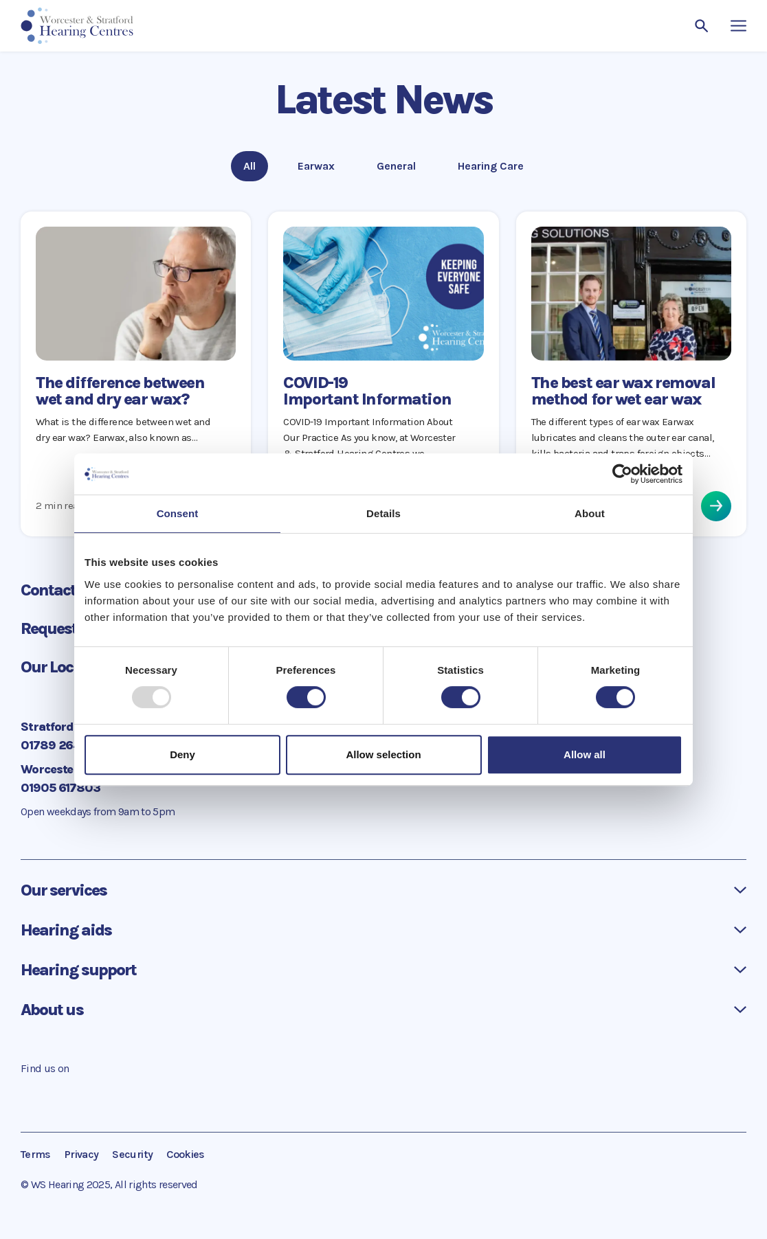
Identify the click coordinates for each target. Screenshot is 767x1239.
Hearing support (78, 969)
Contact (60, 590)
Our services (64, 890)
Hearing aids (66, 930)
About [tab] (590, 513)
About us (52, 1009)
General (396, 164)
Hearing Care (490, 164)
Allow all (584, 754)
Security (132, 1154)
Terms (36, 1154)
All (255, 164)
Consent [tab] (178, 513)
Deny (182, 754)
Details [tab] (383, 513)
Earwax (317, 164)
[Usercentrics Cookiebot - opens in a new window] (622, 474)
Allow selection (383, 754)
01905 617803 (60, 787)
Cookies (185, 1154)
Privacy (82, 1154)
